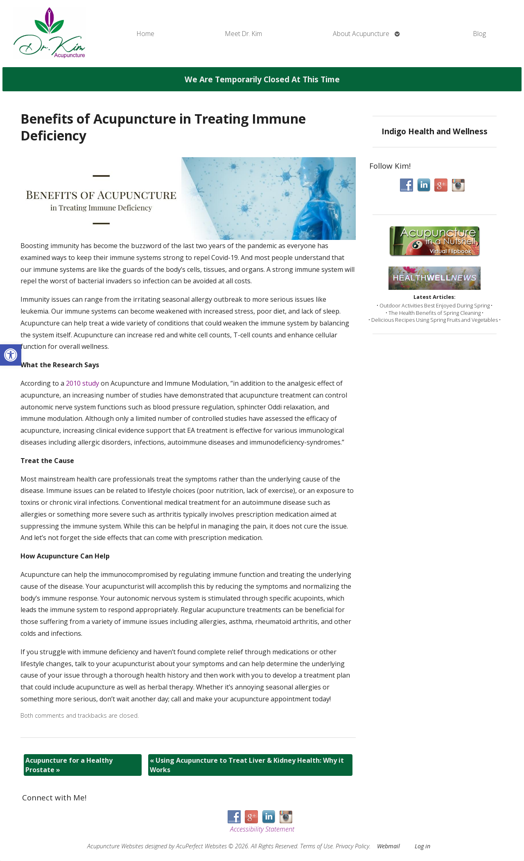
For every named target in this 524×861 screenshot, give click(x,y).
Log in (422, 846)
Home (145, 33)
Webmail (388, 846)
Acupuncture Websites (115, 846)
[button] (10, 355)
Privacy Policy (352, 846)
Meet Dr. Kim (243, 33)
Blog (479, 33)
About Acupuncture (361, 33)
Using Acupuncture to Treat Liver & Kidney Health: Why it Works (247, 765)
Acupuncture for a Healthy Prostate (69, 765)
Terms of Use (316, 846)
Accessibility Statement (262, 829)
